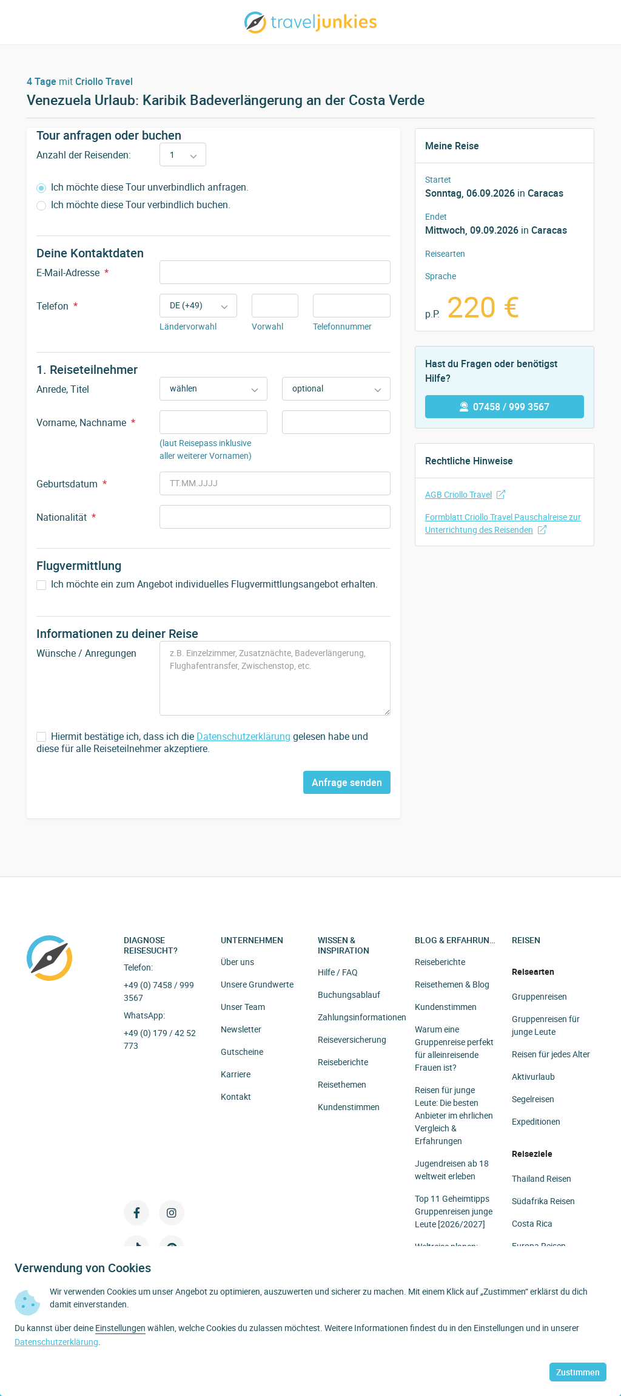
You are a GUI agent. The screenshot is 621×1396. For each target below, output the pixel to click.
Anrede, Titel (62, 389)
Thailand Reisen (541, 1178)
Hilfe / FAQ (338, 972)
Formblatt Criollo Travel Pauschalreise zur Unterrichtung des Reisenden (503, 523)
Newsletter (241, 1029)
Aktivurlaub (533, 1076)
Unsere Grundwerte (257, 984)
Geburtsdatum (71, 483)
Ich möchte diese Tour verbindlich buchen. (133, 204)
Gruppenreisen (539, 996)
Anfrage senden (347, 782)
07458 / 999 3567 (504, 406)
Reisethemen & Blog (452, 984)
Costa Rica (532, 1223)
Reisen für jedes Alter (551, 1054)
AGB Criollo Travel (465, 494)
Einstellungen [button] (120, 1327)
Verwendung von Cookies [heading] (83, 1268)
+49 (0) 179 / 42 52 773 (160, 1039)
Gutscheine (242, 1051)
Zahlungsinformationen (362, 1017)
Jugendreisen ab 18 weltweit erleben (452, 1169)
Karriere (235, 1074)
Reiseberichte (343, 1062)
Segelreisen (533, 1099)
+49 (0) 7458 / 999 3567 (159, 991)
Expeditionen (536, 1121)
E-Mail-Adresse (72, 272)
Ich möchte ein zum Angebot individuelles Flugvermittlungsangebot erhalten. (207, 584)
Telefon (57, 306)
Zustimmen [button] (578, 1372)
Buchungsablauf (349, 994)
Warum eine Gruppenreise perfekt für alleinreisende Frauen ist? (454, 1048)
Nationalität (66, 517)
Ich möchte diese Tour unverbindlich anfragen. (142, 187)
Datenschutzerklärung (243, 736)
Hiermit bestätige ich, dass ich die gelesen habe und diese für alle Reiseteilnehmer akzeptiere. (202, 743)
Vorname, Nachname (85, 422)
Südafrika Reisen (543, 1201)
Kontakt (236, 1096)
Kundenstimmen (349, 1107)
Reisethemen (342, 1084)
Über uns (237, 961)
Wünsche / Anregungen (86, 653)
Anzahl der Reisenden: (83, 154)
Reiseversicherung (352, 1039)
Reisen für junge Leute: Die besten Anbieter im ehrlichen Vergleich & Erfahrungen (454, 1115)
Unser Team (243, 1006)
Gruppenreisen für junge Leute (546, 1025)
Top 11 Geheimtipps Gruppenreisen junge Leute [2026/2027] (453, 1211)
